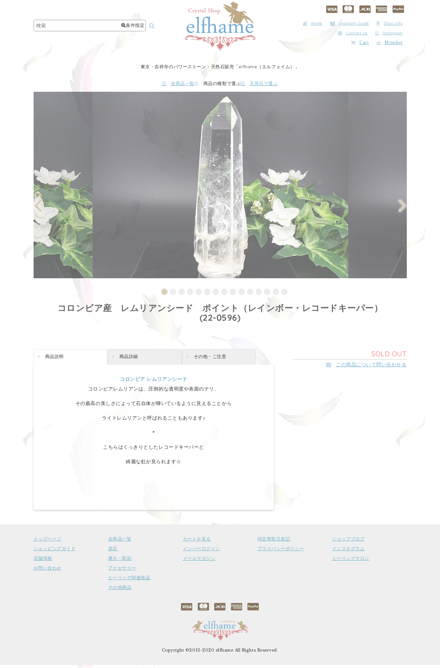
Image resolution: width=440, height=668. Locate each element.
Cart (360, 42)
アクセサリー (122, 571)
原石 (113, 551)
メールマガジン (199, 561)
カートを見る (197, 542)
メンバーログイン (201, 551)
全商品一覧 (156, 85)
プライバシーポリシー (281, 551)
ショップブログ (348, 542)
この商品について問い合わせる (366, 367)
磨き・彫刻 (120, 561)
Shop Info (390, 23)
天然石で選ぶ (281, 85)
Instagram (389, 33)
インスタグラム (348, 551)
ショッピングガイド (55, 551)
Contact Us (353, 33)
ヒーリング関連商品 (129, 580)
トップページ (48, 542)
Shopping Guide (349, 23)
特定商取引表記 (274, 542)
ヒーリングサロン (350, 561)
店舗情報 (43, 561)
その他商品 (120, 590)
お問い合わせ (48, 571)
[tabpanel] (220, 188)
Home (312, 23)
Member (390, 42)
